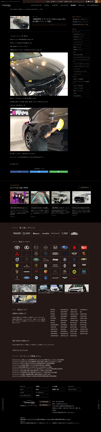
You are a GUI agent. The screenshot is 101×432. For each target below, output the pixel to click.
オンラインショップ (79, 1)
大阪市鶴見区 (73, 316)
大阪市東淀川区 (64, 309)
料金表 (48, 1)
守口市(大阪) (73, 333)
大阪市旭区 (53, 327)
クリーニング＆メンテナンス (25, 395)
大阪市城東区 (63, 316)
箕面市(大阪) (83, 320)
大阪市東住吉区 (54, 335)
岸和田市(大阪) (74, 320)
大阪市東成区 (53, 333)
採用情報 (37, 395)
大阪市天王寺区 (74, 314)
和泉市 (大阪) (83, 318)
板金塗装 (37, 386)
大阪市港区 (63, 322)
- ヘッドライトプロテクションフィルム (81, 63)
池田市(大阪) (73, 324)
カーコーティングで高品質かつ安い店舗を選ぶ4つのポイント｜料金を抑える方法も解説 (34, 372)
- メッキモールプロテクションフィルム (81, 66)
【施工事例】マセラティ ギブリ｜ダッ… (80, 21)
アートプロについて (40, 392)
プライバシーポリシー (72, 389)
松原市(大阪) (83, 314)
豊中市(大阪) (73, 322)
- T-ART (74, 93)
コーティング (35, 24)
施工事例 (53, 1)
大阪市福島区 (53, 331)
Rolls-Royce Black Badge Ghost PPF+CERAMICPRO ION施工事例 (81, 207)
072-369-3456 (45, 401)
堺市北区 (52, 322)
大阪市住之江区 (64, 335)
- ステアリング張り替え (78, 85)
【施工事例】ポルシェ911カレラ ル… (80, 19)
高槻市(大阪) (73, 331)
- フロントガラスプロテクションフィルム (81, 57)
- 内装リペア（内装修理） (78, 79)
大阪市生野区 (63, 314)
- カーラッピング (76, 68)
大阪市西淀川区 (64, 333)
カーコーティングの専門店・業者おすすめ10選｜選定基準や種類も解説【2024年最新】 (34, 376)
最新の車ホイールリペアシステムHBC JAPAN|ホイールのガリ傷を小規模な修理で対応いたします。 (45, 419)
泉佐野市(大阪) (84, 329)
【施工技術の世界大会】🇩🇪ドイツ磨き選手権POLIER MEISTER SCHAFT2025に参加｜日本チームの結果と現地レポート (19, 207)
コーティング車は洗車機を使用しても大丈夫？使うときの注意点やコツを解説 (32, 367)
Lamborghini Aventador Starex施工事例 (40, 207)
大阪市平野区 (63, 311)
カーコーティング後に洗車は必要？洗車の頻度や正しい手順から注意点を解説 (32, 370)
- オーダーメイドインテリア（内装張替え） (81, 82)
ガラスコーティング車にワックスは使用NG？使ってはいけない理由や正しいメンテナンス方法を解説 (38, 359)
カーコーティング (43, 24)
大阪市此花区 (63, 320)
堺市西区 (52, 316)
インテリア (74, 76)
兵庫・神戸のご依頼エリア (20, 340)
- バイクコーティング (77, 44)
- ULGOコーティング (77, 39)
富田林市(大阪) (84, 331)
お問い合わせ (45, 405)
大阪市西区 (63, 329)
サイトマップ (70, 386)
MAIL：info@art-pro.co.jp (59, 403)
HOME (11, 9)
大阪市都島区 (63, 324)
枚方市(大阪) (83, 322)
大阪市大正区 (73, 311)
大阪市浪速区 (63, 327)
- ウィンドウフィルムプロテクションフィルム (81, 60)
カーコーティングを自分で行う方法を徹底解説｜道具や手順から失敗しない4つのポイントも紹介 (37, 361)
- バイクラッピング (77, 74)
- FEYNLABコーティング (78, 36)
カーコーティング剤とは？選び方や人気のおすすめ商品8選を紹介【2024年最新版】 (33, 363)
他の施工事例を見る (85, 187)
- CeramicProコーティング (78, 34)
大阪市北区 (63, 318)
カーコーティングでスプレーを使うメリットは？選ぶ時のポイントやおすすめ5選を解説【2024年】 (37, 368)
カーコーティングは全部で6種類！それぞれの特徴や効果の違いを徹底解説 (31, 365)
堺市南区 (52, 320)
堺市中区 (52, 311)
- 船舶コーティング (77, 47)
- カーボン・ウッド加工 (78, 88)
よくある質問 (60, 1)
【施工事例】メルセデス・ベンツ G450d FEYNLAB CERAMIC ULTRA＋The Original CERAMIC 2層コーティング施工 (61, 207)
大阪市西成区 (63, 331)
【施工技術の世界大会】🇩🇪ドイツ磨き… (80, 24)
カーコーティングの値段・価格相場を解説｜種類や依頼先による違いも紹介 (31, 374)
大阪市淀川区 (73, 318)
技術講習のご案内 (68, 1)
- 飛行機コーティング (77, 49)
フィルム (74, 52)
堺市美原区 (53, 318)
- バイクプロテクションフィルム (80, 71)
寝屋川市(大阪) (84, 333)
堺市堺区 (52, 309)
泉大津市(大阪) (74, 329)
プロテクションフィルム (20, 350)
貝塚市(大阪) (73, 335)
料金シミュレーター (40, 1)
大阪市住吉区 (73, 309)
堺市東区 (52, 314)
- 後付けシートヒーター (78, 90)
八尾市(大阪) (83, 327)
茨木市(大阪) (83, 324)
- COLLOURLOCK (77, 95)
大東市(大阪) (83, 316)
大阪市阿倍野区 (54, 324)
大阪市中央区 (53, 329)
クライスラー (63, 24)
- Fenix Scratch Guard (78, 54)
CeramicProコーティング (54, 24)
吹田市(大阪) (73, 327)
